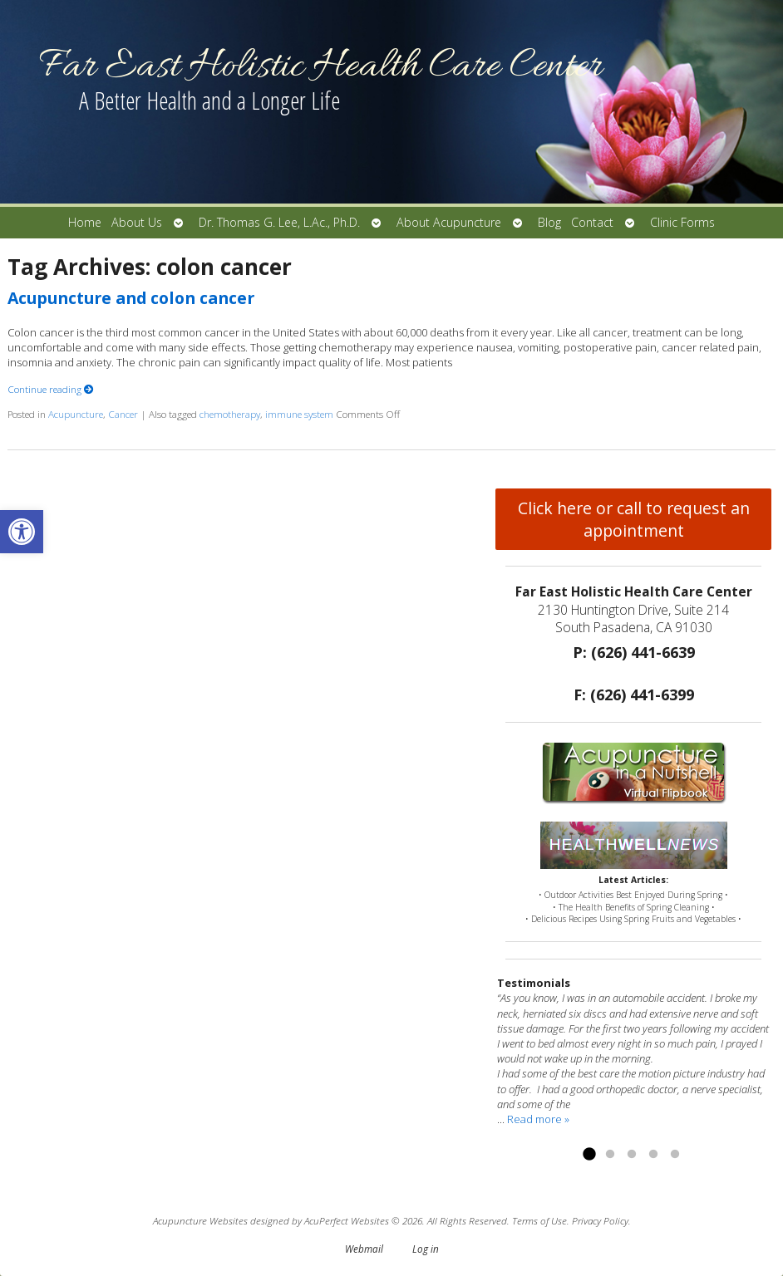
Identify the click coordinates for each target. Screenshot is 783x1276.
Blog (549, 222)
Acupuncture (75, 413)
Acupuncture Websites (200, 1220)
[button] (21, 531)
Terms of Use (539, 1220)
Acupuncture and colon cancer (130, 298)
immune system (299, 413)
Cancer (123, 413)
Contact (592, 222)
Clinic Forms (682, 222)
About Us (136, 222)
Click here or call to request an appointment (634, 519)
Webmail (364, 1248)
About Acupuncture (448, 222)
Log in (425, 1248)
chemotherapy (229, 413)
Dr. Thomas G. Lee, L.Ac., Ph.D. (279, 222)
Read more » (538, 1119)
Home (84, 222)
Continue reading (50, 388)
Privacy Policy (600, 1220)
